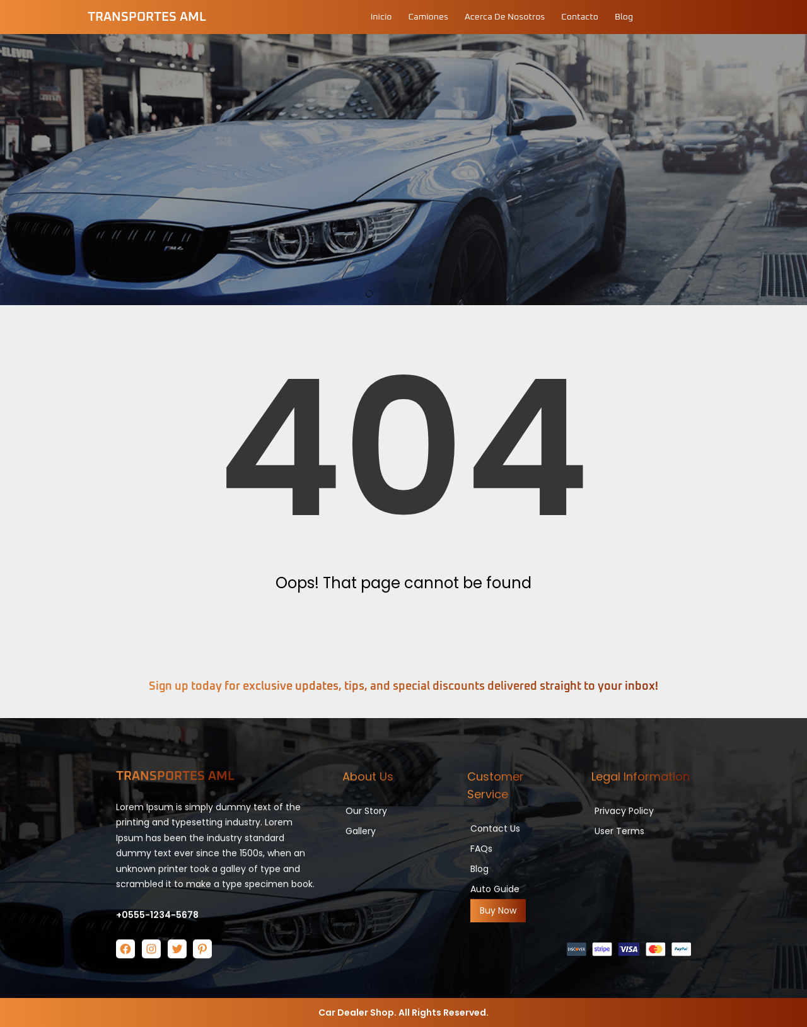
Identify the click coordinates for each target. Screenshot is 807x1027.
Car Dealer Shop (356, 1012)
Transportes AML (147, 17)
